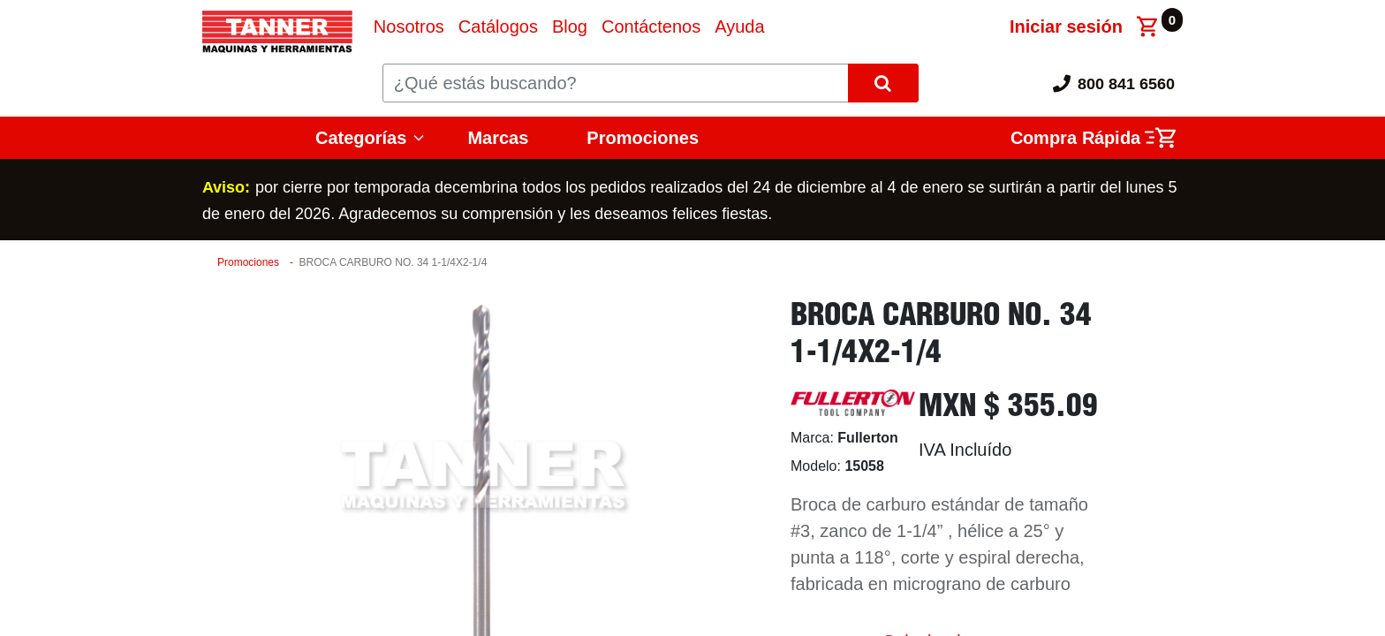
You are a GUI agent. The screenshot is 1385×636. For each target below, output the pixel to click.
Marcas (497, 138)
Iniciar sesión (1066, 26)
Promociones (643, 138)
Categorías (360, 138)
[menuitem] (409, 26)
